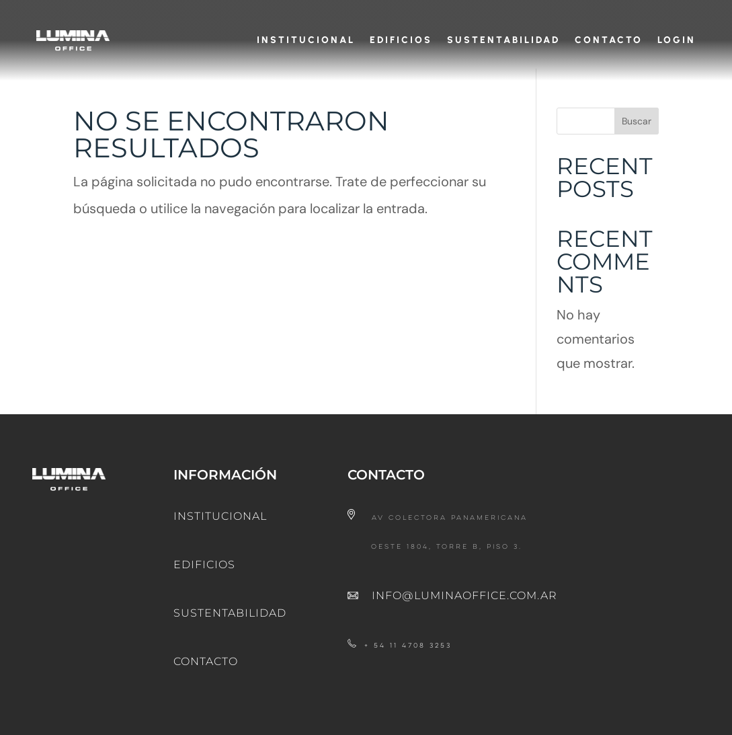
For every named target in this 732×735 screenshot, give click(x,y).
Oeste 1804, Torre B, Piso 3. (446, 559)
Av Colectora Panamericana (450, 530)
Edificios (401, 40)
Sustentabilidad (503, 40)
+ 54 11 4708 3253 (408, 658)
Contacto (609, 40)
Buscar (636, 133)
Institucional (306, 40)
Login (676, 40)
